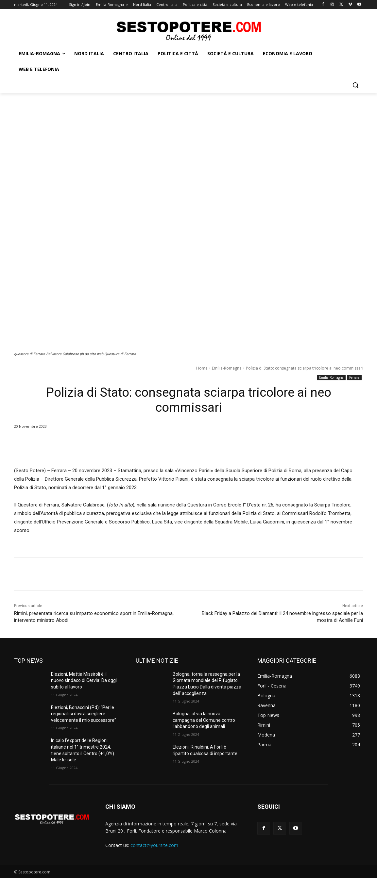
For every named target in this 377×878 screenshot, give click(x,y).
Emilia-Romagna (227, 368)
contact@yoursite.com (154, 845)
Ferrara (354, 377)
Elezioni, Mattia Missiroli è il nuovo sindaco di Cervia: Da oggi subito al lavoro (84, 680)
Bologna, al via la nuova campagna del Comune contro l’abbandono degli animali (204, 720)
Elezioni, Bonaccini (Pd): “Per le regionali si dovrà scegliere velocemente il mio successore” (83, 714)
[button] (355, 85)
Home (202, 368)
